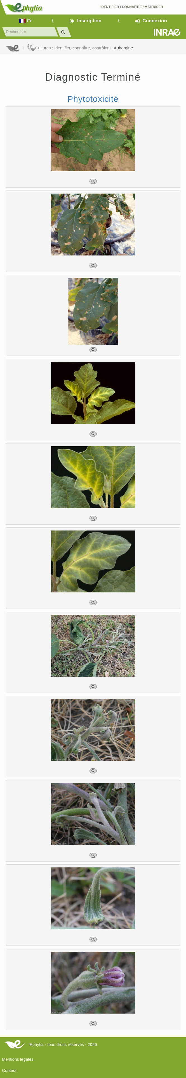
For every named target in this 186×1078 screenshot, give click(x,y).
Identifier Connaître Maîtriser (131, 7)
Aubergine (123, 47)
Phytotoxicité (93, 98)
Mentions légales (18, 1059)
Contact (9, 1070)
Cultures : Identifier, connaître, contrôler (68, 47)
